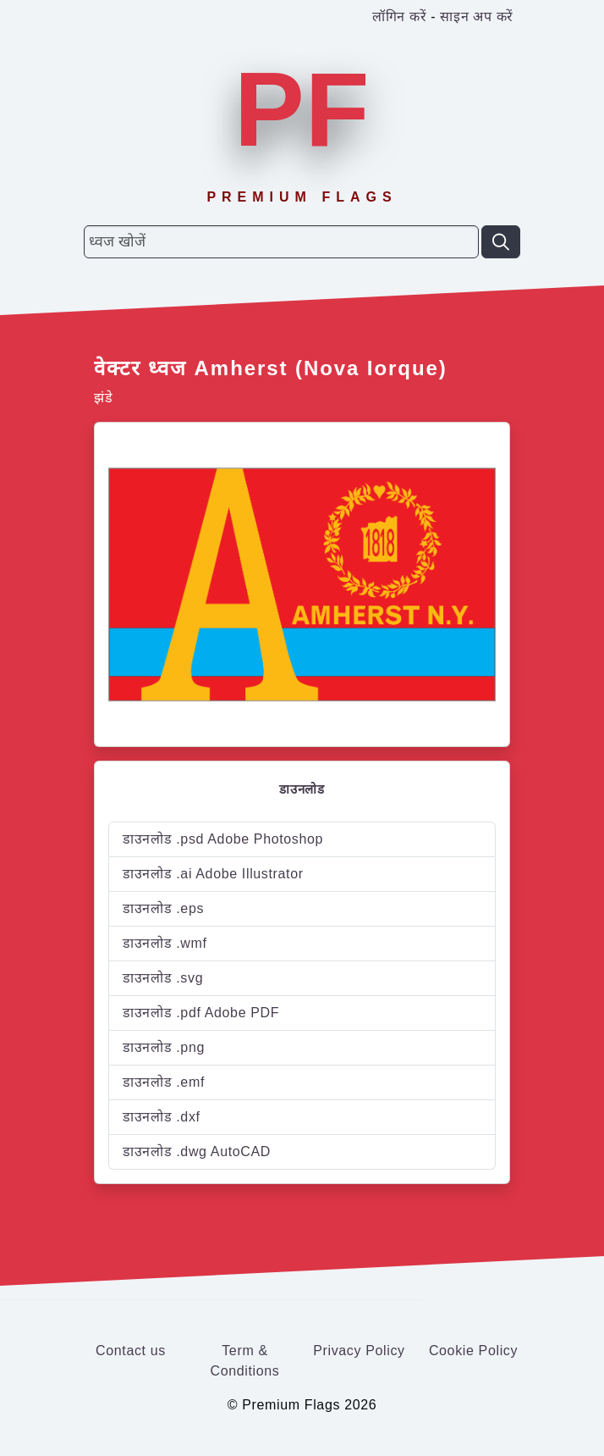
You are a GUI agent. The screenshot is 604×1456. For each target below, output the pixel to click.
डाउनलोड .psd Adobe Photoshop (223, 839)
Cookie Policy (473, 1350)
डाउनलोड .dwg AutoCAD (197, 1151)
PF (302, 109)
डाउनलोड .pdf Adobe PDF (201, 1012)
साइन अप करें (476, 16)
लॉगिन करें (399, 16)
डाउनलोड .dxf (161, 1117)
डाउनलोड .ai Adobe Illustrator (213, 873)
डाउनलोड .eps (163, 908)
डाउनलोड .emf (164, 1082)
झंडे (103, 397)
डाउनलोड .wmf (165, 943)
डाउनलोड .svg (163, 978)
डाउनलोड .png (164, 1047)
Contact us (131, 1350)
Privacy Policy (359, 1350)
